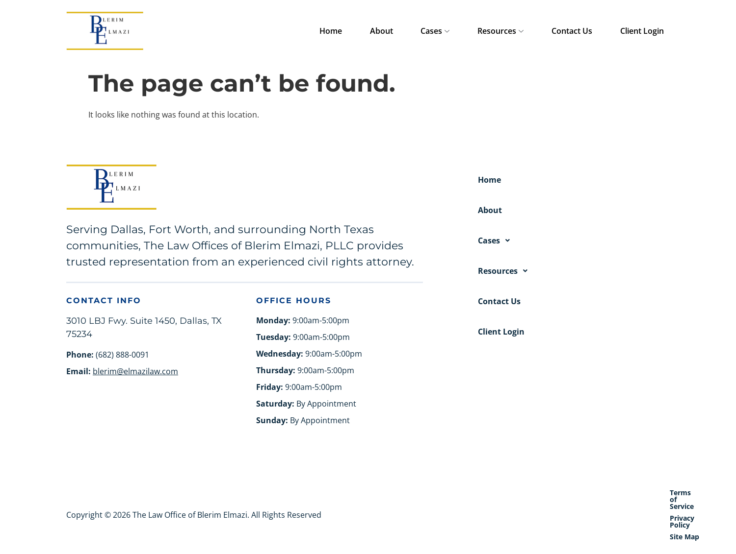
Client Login (648, 30)
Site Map (655, 492)
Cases (477, 31)
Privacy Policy (605, 492)
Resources (531, 31)
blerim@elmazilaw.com (135, 371)
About (435, 30)
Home (397, 30)
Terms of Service (542, 492)
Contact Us (590, 30)
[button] (574, 240)
